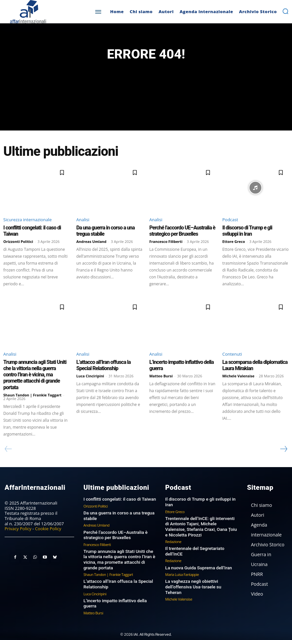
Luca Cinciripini (90, 374)
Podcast (230, 220)
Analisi (82, 220)
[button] (285, 11)
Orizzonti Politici (18, 241)
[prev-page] (8, 441)
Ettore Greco (233, 241)
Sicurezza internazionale (27, 220)
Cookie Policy (48, 521)
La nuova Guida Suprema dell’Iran (197, 557)
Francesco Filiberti (166, 241)
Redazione (173, 532)
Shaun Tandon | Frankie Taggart (32, 386)
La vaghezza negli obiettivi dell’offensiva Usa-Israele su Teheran (200, 574)
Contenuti (232, 354)
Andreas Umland (91, 241)
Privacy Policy (18, 521)
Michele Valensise (238, 374)
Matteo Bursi (161, 374)
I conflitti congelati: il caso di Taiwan (118, 490)
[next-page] (283, 441)
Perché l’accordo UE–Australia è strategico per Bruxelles (180, 231)
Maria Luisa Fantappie (182, 564)
